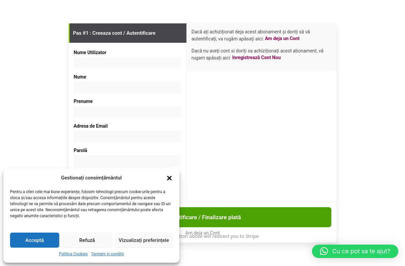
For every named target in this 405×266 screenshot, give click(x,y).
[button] (169, 178)
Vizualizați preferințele (144, 240)
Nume (80, 77)
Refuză (87, 240)
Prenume (83, 101)
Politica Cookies (73, 254)
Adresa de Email (91, 126)
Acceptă (34, 240)
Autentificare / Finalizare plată (202, 217)
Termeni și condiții (107, 254)
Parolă (80, 150)
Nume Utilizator (90, 52)
